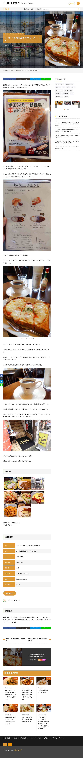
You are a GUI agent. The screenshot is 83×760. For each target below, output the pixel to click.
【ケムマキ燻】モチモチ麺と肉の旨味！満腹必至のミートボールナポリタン (27, 694)
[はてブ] (1, 381)
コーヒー (17, 45)
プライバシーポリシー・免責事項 (39, 740)
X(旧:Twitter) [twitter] (23, 79)
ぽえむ (11, 45)
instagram (19, 579)
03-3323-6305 (20, 556)
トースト (23, 45)
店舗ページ (9, 593)
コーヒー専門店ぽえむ (22, 573)
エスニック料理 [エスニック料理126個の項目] (70, 84)
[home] (5, 747)
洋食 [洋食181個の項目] (67, 97)
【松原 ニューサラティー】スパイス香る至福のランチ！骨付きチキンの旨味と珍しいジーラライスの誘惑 (67, 123)
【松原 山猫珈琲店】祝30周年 (43, 691)
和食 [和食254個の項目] (72, 94)
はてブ (36, 79)
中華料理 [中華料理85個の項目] (66, 94)
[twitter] (1, 378)
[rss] (10, 747)
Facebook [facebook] (10, 79)
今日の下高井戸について (58, 740)
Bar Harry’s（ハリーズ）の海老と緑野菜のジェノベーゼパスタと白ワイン (10, 694)
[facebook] (1, 375)
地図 (34, 551)
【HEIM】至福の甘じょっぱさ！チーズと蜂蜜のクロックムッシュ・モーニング (67, 136)
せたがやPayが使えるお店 (20, 740)
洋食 (6, 45)
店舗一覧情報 (6, 740)
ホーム (6, 70)
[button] (56, 106)
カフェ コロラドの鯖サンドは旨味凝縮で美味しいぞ (27, 720)
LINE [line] (47, 79)
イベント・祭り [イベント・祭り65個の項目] (60, 84)
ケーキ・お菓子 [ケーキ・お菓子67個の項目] (71, 87)
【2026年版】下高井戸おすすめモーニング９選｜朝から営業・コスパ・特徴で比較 (67, 142)
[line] (1, 385)
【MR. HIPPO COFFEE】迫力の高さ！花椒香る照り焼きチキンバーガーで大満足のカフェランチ (43, 723)
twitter (25, 579)
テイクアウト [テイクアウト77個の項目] (60, 90)
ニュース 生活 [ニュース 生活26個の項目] (69, 90)
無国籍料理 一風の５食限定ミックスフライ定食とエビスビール (10, 720)
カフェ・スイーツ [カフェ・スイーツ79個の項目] (61, 87)
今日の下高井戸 (18, 3)
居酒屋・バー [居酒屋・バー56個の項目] (60, 97)
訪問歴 (18, 585)
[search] (78, 9)
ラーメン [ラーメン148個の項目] (59, 94)
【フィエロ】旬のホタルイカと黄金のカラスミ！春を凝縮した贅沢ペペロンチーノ (67, 130)
